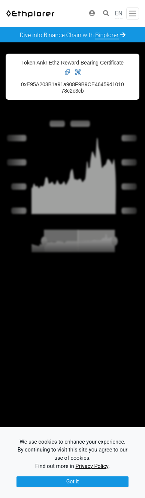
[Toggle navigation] (132, 13)
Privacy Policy (91, 466)
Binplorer (107, 35)
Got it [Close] (72, 481)
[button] (92, 13)
